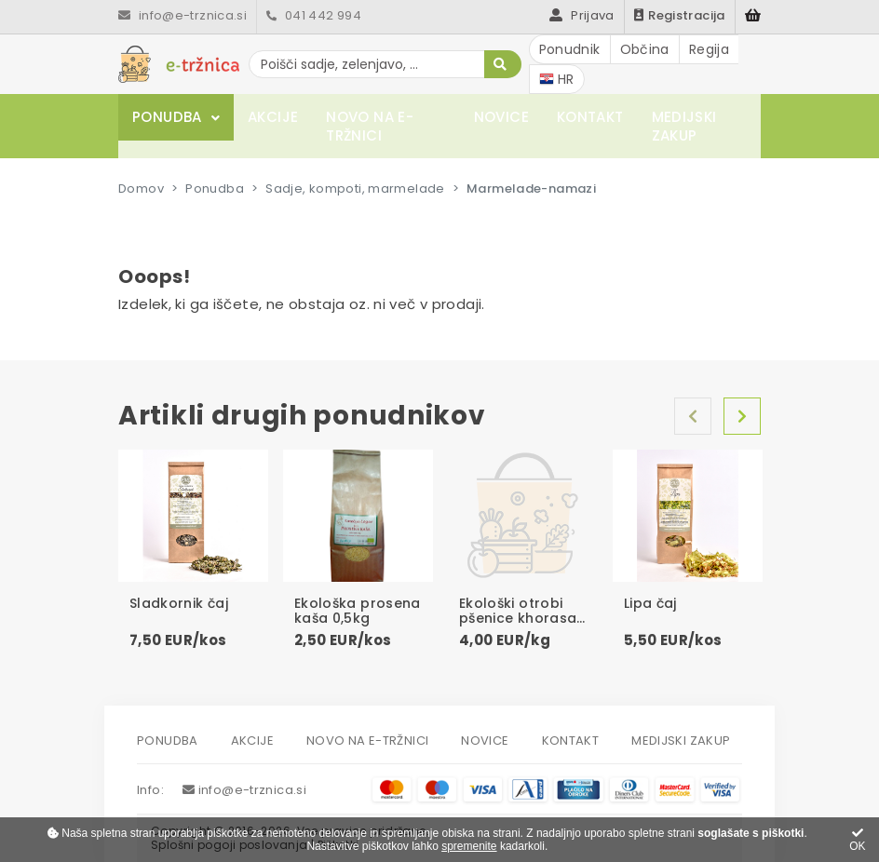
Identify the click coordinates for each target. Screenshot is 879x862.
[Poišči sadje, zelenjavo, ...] (385, 64)
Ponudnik (570, 49)
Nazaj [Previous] (692, 416)
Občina (644, 49)
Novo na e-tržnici (369, 126)
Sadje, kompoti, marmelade (354, 188)
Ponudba (167, 117)
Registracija (679, 15)
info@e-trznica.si (182, 15)
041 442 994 (313, 15)
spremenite (468, 846)
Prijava (581, 15)
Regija (709, 49)
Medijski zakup (684, 126)
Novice (501, 117)
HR (557, 79)
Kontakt (590, 117)
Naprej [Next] (742, 416)
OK (857, 840)
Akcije (273, 117)
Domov (141, 188)
